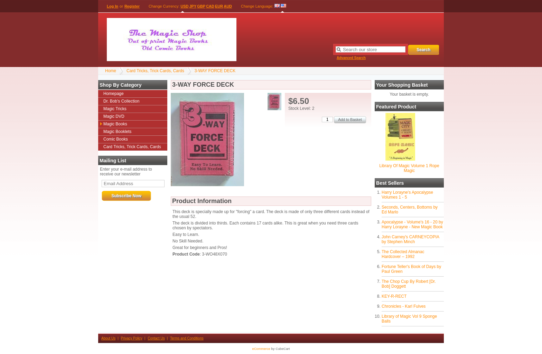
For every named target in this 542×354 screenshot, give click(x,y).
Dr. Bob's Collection (121, 101)
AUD (228, 6)
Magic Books (115, 124)
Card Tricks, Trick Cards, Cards (155, 70)
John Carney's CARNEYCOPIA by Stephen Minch (410, 239)
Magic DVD (113, 116)
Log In (112, 6)
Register (132, 6)
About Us (108, 338)
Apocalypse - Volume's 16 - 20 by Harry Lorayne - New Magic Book (412, 224)
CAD (210, 6)
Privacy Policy (131, 338)
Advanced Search (351, 58)
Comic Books (115, 139)
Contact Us (156, 338)
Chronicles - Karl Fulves (404, 306)
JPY (193, 6)
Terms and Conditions (187, 338)
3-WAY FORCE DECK (215, 70)
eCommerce (261, 349)
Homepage (113, 93)
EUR (219, 6)
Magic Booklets (117, 131)
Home (110, 70)
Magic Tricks (115, 108)
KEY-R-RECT (394, 296)
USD (184, 6)
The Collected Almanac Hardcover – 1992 (403, 254)
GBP (201, 6)
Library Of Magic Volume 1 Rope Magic (409, 168)
